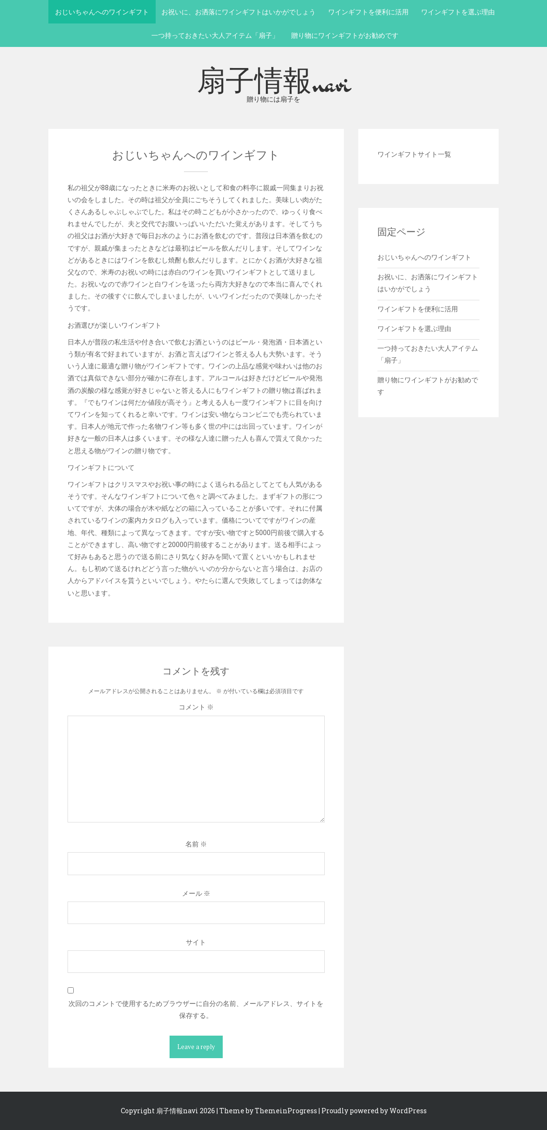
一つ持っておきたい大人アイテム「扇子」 (215, 35)
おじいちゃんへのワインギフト (102, 11)
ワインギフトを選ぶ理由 (458, 11)
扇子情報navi (273, 82)
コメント (196, 706)
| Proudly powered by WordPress (373, 1110)
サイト (196, 942)
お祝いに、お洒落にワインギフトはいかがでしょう (238, 11)
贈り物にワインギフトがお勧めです (345, 35)
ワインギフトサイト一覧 (414, 154)
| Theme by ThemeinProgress (267, 1110)
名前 (196, 843)
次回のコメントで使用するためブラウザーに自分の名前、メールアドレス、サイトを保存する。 (195, 1009)
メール (196, 893)
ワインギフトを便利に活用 (368, 11)
